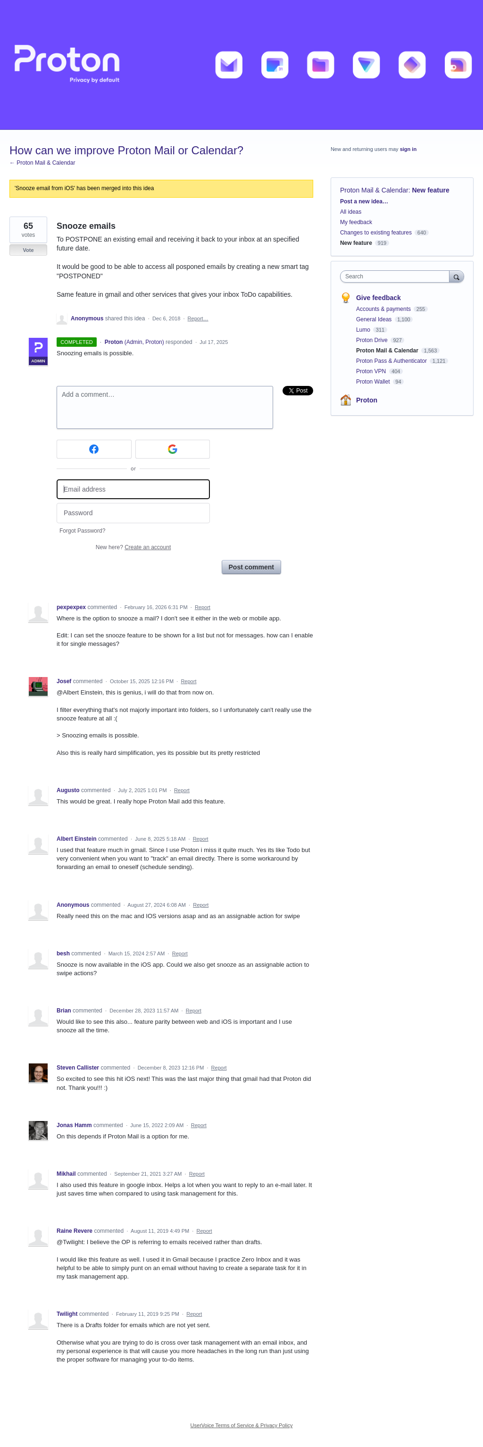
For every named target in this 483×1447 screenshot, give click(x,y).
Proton (366, 400)
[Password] (133, 513)
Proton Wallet (373, 381)
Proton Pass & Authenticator (392, 361)
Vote (28, 250)
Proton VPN (372, 371)
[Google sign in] (172, 449)
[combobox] (397, 276)
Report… (198, 318)
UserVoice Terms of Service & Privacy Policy (242, 1425)
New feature (430, 190)
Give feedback (378, 297)
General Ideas (374, 319)
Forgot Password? (82, 530)
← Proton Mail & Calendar (42, 162)
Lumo (364, 329)
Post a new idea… (364, 201)
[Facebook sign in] (94, 449)
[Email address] (133, 489)
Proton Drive (372, 340)
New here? (133, 547)
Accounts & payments (384, 309)
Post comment (251, 567)
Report (202, 607)
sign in (408, 149)
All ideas (350, 212)
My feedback (356, 222)
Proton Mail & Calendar (374, 190)
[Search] (456, 276)
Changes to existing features (376, 232)
